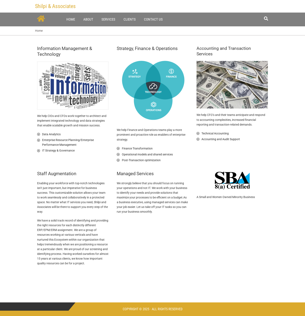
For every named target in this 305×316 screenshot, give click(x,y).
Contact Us (153, 19)
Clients (130, 19)
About (88, 19)
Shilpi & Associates (55, 6)
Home (70, 19)
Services (108, 19)
